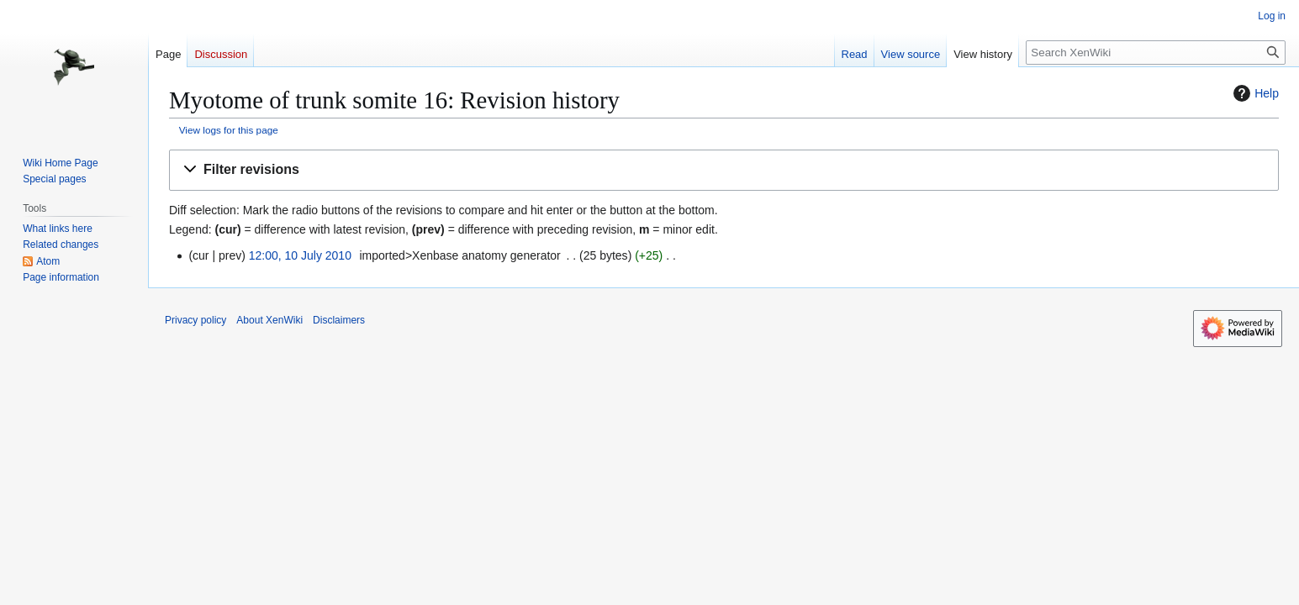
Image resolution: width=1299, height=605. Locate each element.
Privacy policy (195, 320)
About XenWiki (269, 320)
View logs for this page (228, 129)
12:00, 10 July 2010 (300, 255)
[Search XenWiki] (1156, 52)
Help (1254, 93)
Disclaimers (339, 320)
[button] (724, 170)
